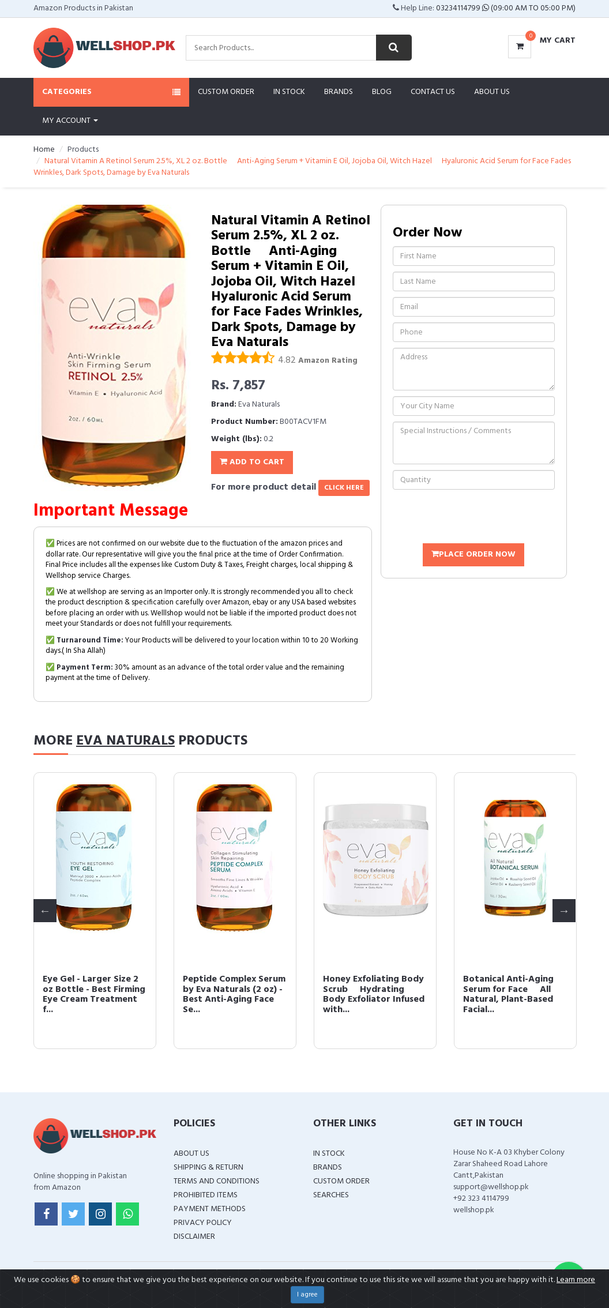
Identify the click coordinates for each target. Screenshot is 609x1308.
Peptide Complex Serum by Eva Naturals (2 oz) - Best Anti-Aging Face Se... (234, 994)
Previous (45, 910)
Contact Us (433, 92)
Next (564, 910)
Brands (338, 92)
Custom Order (226, 92)
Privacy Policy (203, 1223)
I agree (307, 1295)
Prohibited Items (206, 1195)
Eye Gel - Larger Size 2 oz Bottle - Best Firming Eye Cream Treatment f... (94, 994)
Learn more (576, 1280)
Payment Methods (210, 1209)
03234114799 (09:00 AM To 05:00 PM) (506, 8)
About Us (492, 92)
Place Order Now (473, 554)
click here (344, 488)
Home (44, 149)
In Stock (289, 92)
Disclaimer (194, 1236)
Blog (382, 92)
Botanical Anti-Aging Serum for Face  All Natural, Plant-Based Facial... (508, 994)
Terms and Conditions (217, 1181)
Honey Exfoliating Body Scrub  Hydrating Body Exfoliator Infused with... (373, 994)
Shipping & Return (208, 1167)
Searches (331, 1195)
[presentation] (480, 517)
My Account (70, 120)
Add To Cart (252, 462)
